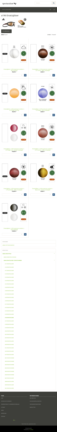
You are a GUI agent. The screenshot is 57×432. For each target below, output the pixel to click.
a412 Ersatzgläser (9, 347)
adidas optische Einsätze (8, 244)
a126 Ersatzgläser (9, 266)
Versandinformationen (35, 403)
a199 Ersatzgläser (9, 327)
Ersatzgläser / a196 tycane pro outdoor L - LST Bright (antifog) (14, 109)
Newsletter (32, 407)
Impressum (3, 413)
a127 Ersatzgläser (9, 270)
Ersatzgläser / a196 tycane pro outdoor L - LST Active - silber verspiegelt (42, 70)
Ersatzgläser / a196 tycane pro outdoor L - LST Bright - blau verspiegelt (42, 109)
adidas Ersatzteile (29, 253)
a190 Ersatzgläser (9, 300)
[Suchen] (43, 3)
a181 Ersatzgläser (9, 293)
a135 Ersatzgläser (9, 277)
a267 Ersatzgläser (9, 334)
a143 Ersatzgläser (9, 280)
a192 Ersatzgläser (9, 307)
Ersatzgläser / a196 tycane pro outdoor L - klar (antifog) (14, 70)
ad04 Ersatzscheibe (9, 367)
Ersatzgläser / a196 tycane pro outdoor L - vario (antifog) (14, 228)
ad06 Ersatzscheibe (9, 374)
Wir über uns (33, 397)
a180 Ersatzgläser (9, 290)
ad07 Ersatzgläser (9, 377)
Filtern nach (6, 31)
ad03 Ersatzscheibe (9, 364)
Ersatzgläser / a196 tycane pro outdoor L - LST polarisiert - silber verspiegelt (14, 189)
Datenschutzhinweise (6, 400)
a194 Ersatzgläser (9, 313)
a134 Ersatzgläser (9, 273)
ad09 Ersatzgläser (9, 384)
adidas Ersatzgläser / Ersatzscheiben (30, 260)
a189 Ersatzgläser (9, 297)
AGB (2, 397)
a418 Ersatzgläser (9, 350)
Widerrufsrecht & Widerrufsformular (10, 403)
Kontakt (3, 416)
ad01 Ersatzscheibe (9, 357)
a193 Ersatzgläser (9, 310)
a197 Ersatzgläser (9, 320)
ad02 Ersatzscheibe (9, 361)
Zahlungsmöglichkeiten (35, 400)
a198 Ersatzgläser (9, 324)
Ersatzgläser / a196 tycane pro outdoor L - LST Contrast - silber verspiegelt (42, 149)
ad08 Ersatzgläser (9, 381)
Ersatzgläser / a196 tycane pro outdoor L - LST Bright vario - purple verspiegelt (14, 149)
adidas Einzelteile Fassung (10, 256)
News (2, 410)
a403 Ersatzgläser (9, 344)
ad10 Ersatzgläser (9, 387)
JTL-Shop (31, 429)
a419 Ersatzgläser (9, 354)
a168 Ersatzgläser (9, 287)
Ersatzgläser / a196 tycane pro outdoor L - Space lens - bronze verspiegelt (42, 189)
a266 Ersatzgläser (9, 330)
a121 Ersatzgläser (9, 263)
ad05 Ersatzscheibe (9, 371)
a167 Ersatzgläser (9, 283)
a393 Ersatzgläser (9, 337)
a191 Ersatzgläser (9, 303)
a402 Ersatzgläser (9, 340)
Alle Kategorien (6, 9)
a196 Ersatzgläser (9, 317)
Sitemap (3, 407)
